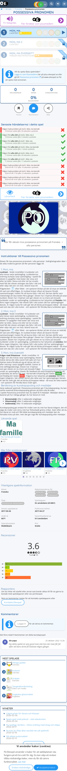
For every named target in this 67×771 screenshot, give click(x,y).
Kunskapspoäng (51, 93)
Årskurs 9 (40, 495)
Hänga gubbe (19, 662)
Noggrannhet (33, 101)
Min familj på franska (11, 437)
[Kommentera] (33, 108)
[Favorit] (18, 108)
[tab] (23, 477)
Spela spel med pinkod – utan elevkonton (26, 719)
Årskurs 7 (40, 492)
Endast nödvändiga (21, 767)
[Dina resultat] (45, 4)
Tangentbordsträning (22, 686)
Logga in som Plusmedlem (26, 74)
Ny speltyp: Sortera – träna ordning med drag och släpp (33, 725)
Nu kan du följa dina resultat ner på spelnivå (27, 730)
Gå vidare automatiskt (16, 736)
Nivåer (33, 93)
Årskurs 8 (52, 492)
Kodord (16, 670)
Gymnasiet (53, 495)
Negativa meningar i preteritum (38, 468)
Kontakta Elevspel (13, 602)
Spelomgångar (15, 93)
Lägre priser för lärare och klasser (22, 713)
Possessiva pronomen (30, 77)
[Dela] (48, 108)
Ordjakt (15, 678)
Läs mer (22, 761)
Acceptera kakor (46, 767)
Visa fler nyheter (33, 744)
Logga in (21, 623)
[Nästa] (62, 463)
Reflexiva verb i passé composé (16, 468)
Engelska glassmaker (22, 694)
